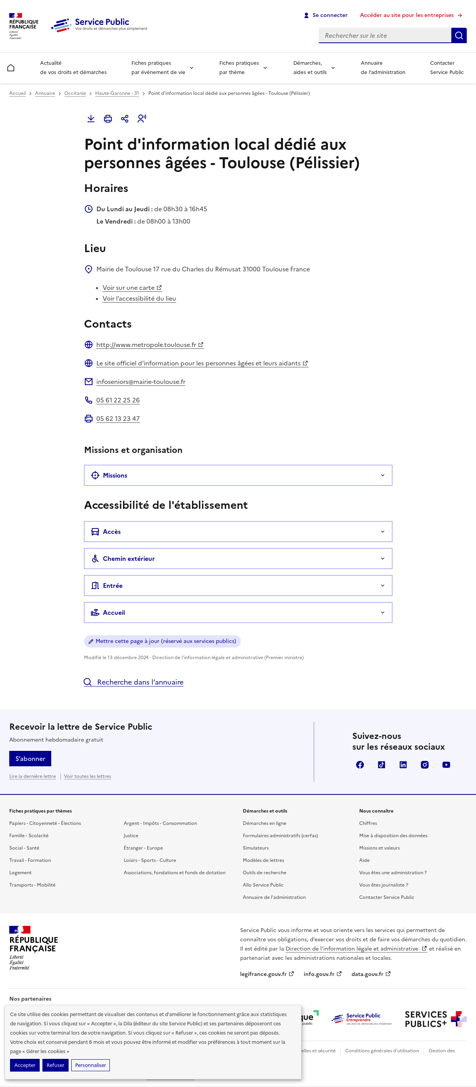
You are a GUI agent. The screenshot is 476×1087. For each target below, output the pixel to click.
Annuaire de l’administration (383, 67)
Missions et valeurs (379, 848)
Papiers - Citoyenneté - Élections (45, 823)
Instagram (424, 764)
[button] (142, 119)
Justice (131, 835)
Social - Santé (24, 848)
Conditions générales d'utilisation (382, 1050)
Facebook (360, 764)
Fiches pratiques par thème (239, 67)
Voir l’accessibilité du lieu (139, 298)
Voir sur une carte (132, 287)
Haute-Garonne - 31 (117, 93)
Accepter (24, 1065)
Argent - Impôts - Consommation (160, 823)
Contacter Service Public (447, 67)
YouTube (446, 764)
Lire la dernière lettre (32, 776)
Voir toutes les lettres (87, 776)
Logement (20, 872)
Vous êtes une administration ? (393, 872)
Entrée (107, 585)
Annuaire (45, 93)
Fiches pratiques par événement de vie (158, 67)
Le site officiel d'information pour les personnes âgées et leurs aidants (202, 363)
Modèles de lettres (263, 860)
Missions (109, 475)
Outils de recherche (264, 872)
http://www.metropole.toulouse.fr (150, 344)
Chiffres (368, 823)
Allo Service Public (263, 885)
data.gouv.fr (371, 974)
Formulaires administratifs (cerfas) (280, 835)
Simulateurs (256, 848)
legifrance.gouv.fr (267, 974)
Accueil (17, 93)
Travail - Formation (30, 860)
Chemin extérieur (123, 558)
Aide (364, 860)
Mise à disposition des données (393, 835)
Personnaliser (90, 1065)
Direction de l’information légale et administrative (356, 949)
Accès (106, 531)
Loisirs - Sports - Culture (150, 860)
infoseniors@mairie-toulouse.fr (140, 381)
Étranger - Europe (143, 848)
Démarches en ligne (264, 823)
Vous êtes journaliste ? (383, 885)
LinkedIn (403, 764)
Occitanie (75, 93)
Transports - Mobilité (32, 885)
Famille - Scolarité (29, 835)
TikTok (381, 764)
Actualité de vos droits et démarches (73, 67)
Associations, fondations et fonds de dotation (174, 872)
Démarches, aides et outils (310, 67)
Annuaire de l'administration (274, 897)
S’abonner (30, 758)
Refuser (55, 1065)
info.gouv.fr (323, 974)
